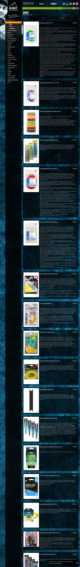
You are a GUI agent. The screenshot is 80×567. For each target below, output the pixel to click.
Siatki (8, 70)
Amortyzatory (10, 20)
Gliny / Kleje (9, 35)
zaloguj (64, 8)
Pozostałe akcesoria (11, 59)
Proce (8, 61)
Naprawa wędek (10, 47)
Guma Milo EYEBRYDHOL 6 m (46, 297)
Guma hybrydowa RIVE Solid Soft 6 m (48, 490)
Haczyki (9, 37)
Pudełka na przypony (11, 66)
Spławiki (9, 72)
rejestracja (69, 8)
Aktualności (25, 8)
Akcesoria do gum (12, 31)
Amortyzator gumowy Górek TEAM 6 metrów (50, 109)
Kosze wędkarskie (11, 41)
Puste (10, 26)
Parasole (9, 53)
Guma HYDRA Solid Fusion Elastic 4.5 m (49, 268)
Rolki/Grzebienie (10, 68)
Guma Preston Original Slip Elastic (48, 538)
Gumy (9, 22)
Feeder (8, 33)
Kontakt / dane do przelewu (50, 8)
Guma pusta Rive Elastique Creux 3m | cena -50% (51, 435)
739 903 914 (31, 4)
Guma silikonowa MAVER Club (47, 379)
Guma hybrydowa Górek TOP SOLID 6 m (49, 217)
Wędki (8, 74)
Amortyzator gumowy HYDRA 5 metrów (49, 137)
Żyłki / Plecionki (10, 78)
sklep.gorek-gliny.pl (31, 565)
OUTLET (9, 82)
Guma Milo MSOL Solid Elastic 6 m (48, 324)
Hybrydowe (11, 28)
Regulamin (42, 8)
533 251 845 (25, 4)
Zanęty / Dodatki (11, 76)
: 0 (77, 8)
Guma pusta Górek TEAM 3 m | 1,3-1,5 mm (49, 82)
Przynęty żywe (10, 64)
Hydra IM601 (50, 415)
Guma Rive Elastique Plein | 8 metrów (49, 407)
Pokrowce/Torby (11, 57)
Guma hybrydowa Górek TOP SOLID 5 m (49, 165)
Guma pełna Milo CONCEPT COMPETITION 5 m (50, 517)
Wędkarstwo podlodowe (12, 80)
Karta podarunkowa (11, 39)
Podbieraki (9, 55)
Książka (30, 8)
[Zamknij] (77, 561)
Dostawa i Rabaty (35, 8)
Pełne (10, 24)
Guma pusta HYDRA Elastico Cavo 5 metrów (50, 352)
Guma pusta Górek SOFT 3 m (46, 23)
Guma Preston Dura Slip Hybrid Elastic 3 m (50, 462)
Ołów (8, 51)
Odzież (8, 49)
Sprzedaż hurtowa (61, 8)
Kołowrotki (9, 43)
